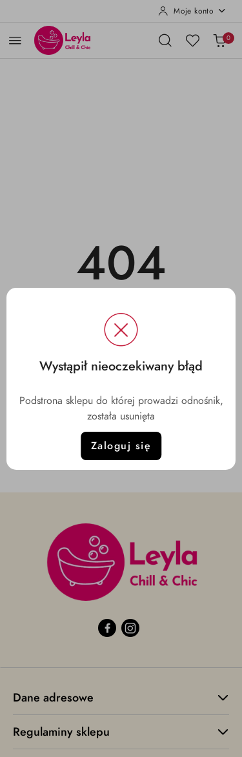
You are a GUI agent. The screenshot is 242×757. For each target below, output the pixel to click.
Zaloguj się (121, 446)
